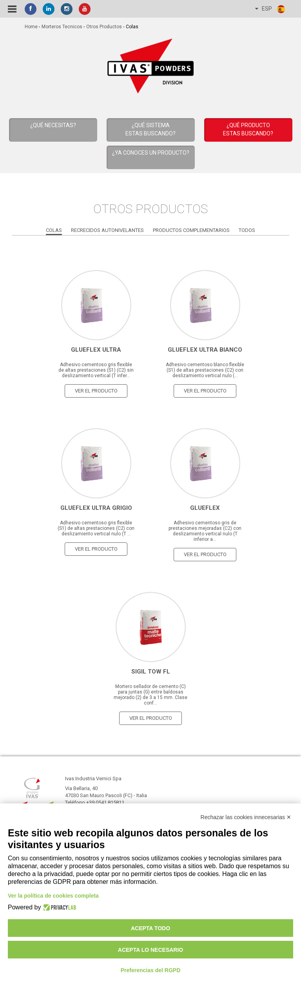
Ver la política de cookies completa (53, 896)
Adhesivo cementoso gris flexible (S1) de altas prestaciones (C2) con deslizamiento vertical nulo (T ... (96, 528)
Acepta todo (150, 928)
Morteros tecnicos (62, 26)
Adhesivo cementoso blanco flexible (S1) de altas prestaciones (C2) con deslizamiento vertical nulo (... (205, 370)
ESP (270, 9)
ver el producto (96, 391)
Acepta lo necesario (150, 950)
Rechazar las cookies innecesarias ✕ (246, 817)
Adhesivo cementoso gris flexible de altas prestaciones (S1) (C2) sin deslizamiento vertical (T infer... (96, 370)
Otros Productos (104, 26)
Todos (247, 230)
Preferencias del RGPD (151, 970)
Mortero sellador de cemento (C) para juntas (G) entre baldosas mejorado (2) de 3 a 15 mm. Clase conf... (150, 695)
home (31, 26)
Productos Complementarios (191, 230)
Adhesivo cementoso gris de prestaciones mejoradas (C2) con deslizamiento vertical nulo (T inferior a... (205, 531)
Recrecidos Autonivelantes (107, 230)
